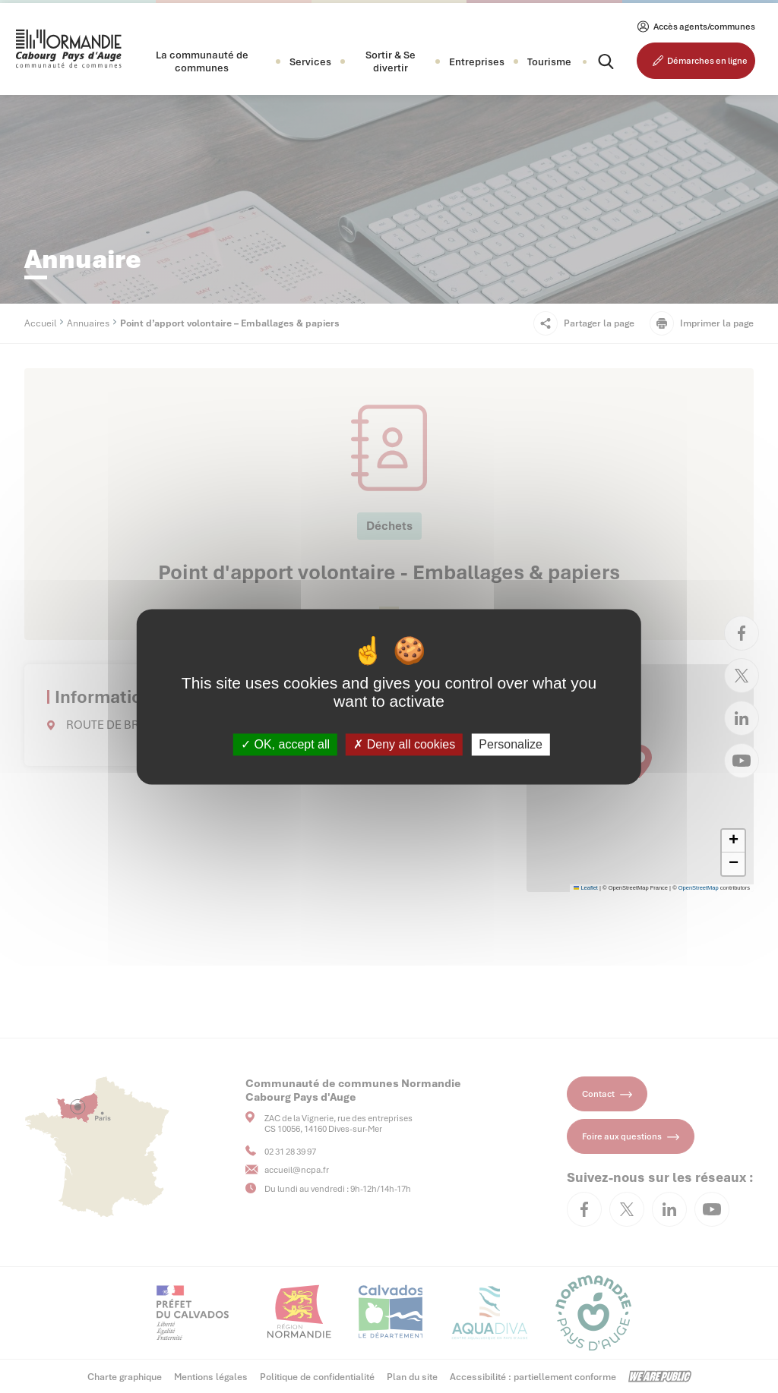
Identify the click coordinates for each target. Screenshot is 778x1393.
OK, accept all (285, 744)
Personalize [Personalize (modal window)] (510, 744)
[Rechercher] (592, 61)
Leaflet (586, 887)
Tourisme (549, 61)
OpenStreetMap (698, 887)
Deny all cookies (404, 744)
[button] (202, 61)
